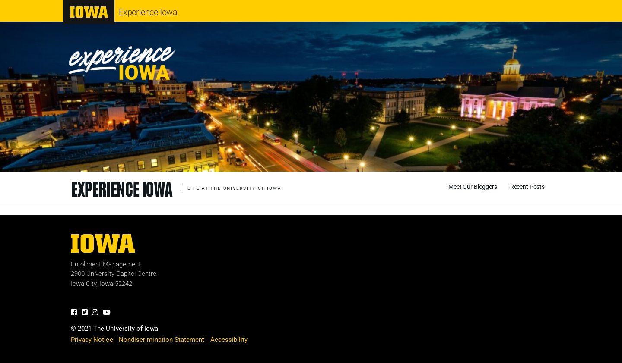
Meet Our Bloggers (472, 186)
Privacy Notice (92, 340)
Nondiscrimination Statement (161, 340)
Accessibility (229, 340)
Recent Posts (527, 186)
